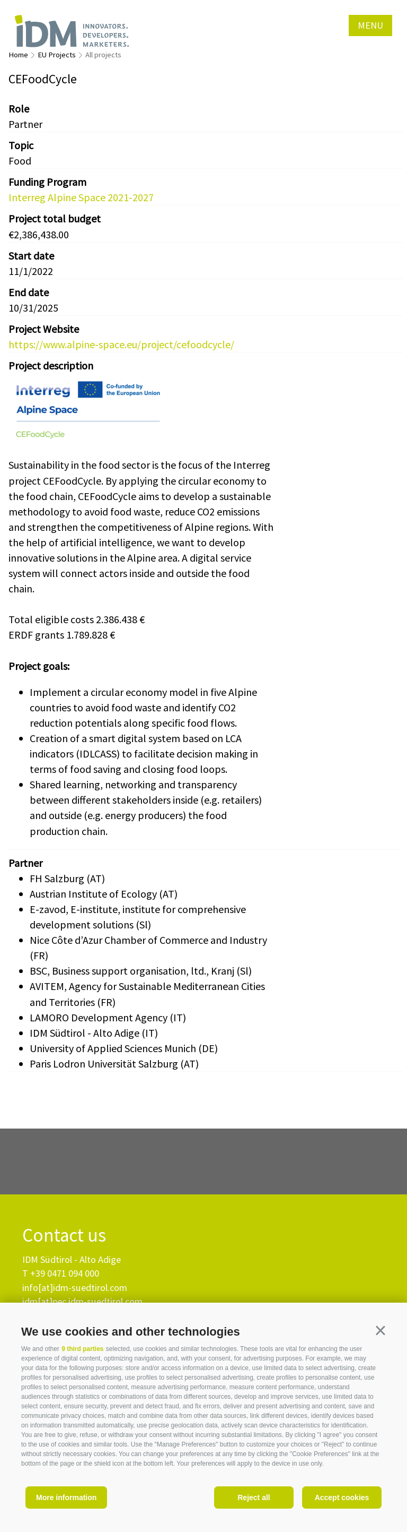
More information (66, 1497)
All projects (103, 54)
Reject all (253, 1497)
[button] (380, 1330)
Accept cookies (342, 1497)
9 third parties (82, 1349)
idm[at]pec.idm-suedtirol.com (82, 1301)
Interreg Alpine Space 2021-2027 (81, 197)
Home (18, 54)
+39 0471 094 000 (64, 1273)
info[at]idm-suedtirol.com (74, 1287)
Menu (370, 25)
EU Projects (57, 54)
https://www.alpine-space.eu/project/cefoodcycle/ (121, 344)
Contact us (64, 1235)
